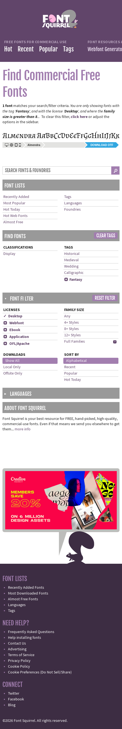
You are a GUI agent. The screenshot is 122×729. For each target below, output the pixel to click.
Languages (73, 203)
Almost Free (13, 222)
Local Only (12, 367)
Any (67, 316)
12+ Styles (72, 335)
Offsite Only (12, 373)
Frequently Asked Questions (31, 631)
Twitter (13, 693)
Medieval (71, 260)
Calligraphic (73, 272)
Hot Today (11, 209)
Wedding (71, 266)
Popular (48, 49)
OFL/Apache (16, 343)
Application (16, 337)
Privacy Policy (19, 660)
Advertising (17, 649)
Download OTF (101, 145)
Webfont (13, 323)
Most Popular (14, 203)
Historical (72, 253)
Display (9, 253)
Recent (26, 49)
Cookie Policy (19, 666)
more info (23, 429)
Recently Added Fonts (26, 587)
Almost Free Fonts (23, 599)
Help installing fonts (24, 637)
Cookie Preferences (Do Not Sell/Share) (40, 672)
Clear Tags (105, 235)
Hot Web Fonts (15, 215)
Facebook (16, 699)
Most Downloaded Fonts (28, 593)
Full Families (74, 341)
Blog (11, 705)
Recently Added (16, 196)
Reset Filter (105, 298)
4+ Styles (71, 322)
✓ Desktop (12, 316)
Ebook (11, 330)
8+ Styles (71, 328)
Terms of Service (21, 655)
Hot (8, 49)
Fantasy (73, 279)
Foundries (72, 209)
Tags (68, 49)
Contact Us (17, 643)
